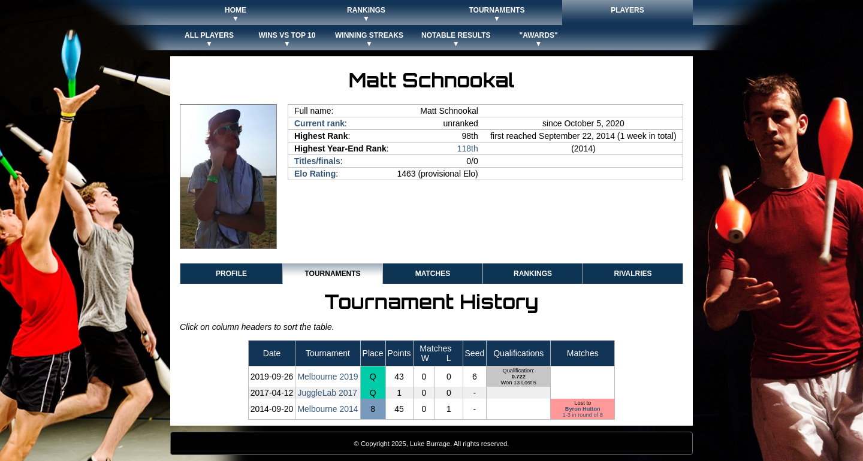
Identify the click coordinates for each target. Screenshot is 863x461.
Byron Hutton (583, 409)
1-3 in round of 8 (583, 415)
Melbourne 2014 (327, 409)
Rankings (533, 273)
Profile (231, 273)
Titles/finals (317, 161)
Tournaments (332, 273)
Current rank (319, 123)
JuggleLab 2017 (327, 393)
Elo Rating (315, 173)
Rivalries (632, 273)
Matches (432, 273)
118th (467, 148)
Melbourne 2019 (327, 376)
